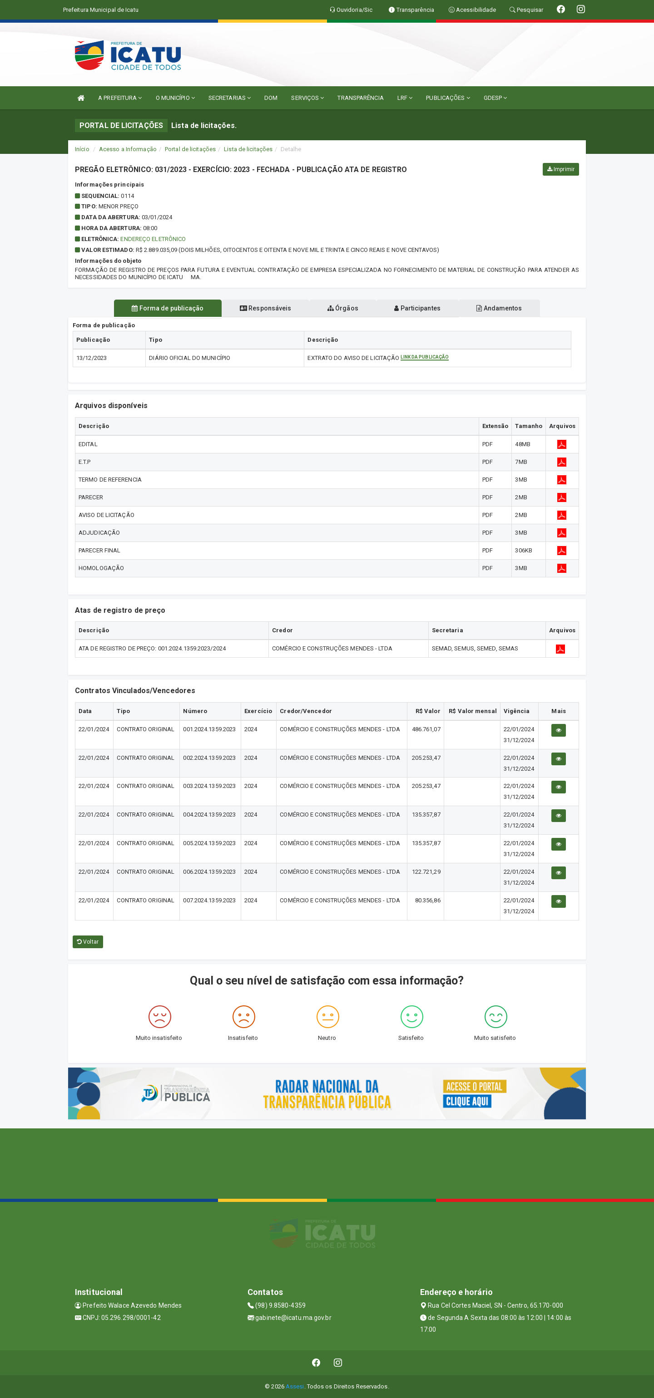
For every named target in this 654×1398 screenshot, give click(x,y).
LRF (405, 97)
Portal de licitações (190, 149)
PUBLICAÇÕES (448, 97)
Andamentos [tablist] (503, 308)
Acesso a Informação (128, 149)
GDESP (495, 97)
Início (82, 149)
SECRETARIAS (229, 97)
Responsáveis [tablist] (263, 308)
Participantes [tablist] (419, 308)
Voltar (88, 942)
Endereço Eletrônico (153, 239)
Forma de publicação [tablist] (163, 308)
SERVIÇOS (307, 97)
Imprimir (561, 169)
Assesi (295, 1386)
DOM (270, 97)
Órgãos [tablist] (342, 308)
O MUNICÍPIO (175, 97)
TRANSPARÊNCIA (360, 97)
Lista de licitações (248, 149)
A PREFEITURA (120, 97)
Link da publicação (425, 357)
